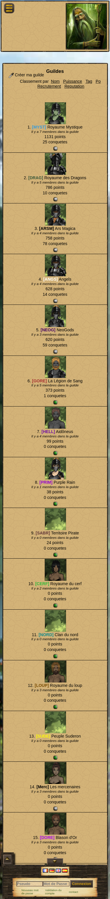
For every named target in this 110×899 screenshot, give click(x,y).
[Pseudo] (29, 883)
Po (98, 81)
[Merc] (42, 786)
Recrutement (49, 86)
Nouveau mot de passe (29, 892)
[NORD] (46, 634)
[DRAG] (35, 177)
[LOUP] (42, 685)
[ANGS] (50, 279)
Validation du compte (53, 892)
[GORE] (39, 381)
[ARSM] (46, 228)
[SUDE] (43, 736)
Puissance (72, 81)
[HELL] (48, 431)
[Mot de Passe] (56, 883)
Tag (89, 81)
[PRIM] (46, 482)
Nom (55, 81)
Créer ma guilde (26, 75)
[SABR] (43, 533)
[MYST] (39, 127)
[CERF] (42, 583)
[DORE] (47, 837)
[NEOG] (47, 330)
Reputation (74, 86)
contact (73, 891)
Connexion (81, 884)
